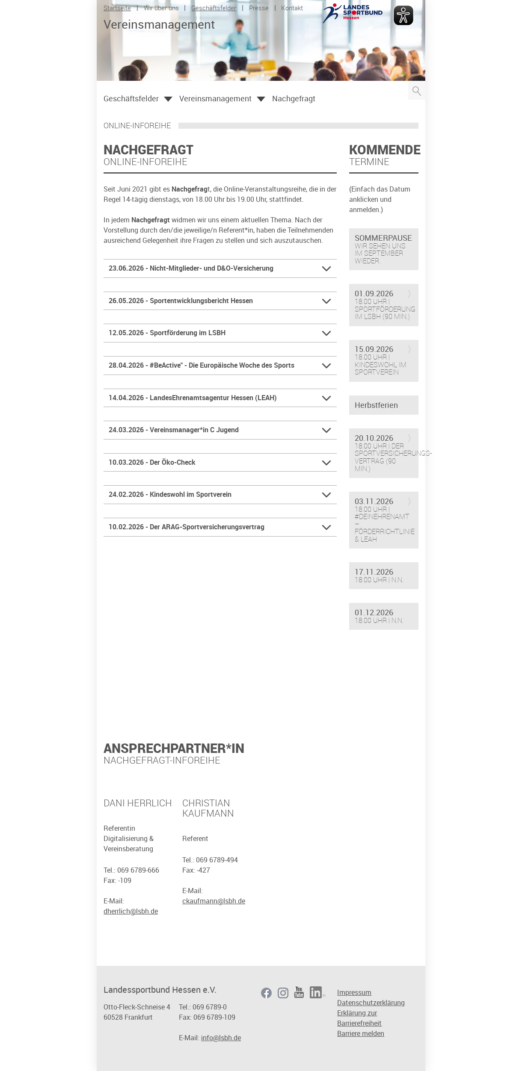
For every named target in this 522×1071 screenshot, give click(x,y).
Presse (259, 7)
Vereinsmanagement (215, 98)
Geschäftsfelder (213, 7)
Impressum (354, 992)
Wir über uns (161, 7)
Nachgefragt (293, 98)
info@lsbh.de (221, 1037)
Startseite (117, 7)
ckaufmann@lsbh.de (213, 901)
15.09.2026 (374, 349)
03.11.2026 (374, 501)
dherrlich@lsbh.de (131, 911)
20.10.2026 (374, 438)
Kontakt (292, 7)
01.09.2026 (374, 293)
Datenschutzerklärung (371, 1002)
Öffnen (168, 99)
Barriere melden (360, 1033)
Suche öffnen (416, 90)
